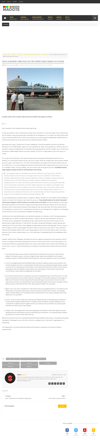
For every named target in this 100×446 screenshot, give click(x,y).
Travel (28, 434)
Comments (84, 129)
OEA (5, 123)
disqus (59, 412)
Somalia (19, 54)
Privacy (90, 443)
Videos (50, 17)
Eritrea (85, 141)
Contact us (93, 434)
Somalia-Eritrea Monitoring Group (31, 54)
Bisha (76, 141)
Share (21, 371)
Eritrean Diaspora (74, 144)
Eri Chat (59, 434)
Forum (59, 17)
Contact (21, 1)
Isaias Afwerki (83, 147)
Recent (74, 129)
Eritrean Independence (86, 144)
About (8, 1)
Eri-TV (68, 17)
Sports (95, 147)
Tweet (8, 371)
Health (77, 147)
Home (3, 1)
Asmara (72, 141)
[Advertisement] (50, 40)
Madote (15, 443)
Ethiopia (72, 147)
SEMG (13, 54)
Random (93, 129)
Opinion (24, 17)
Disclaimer (95, 443)
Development (38, 17)
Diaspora (20, 434)
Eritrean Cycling (93, 141)
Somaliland (45, 54)
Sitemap (15, 1)
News (13, 17)
